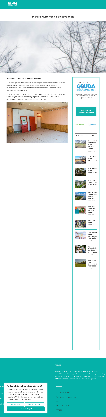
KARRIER (58, 410)
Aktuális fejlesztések (26, 13)
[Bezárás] (46, 383)
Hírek (12, 13)
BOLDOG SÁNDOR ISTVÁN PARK (91, 209)
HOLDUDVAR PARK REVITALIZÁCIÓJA (92, 170)
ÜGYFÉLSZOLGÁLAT (62, 406)
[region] (25, 398)
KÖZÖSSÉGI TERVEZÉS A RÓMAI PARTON (92, 195)
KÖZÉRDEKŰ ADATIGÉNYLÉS (65, 397)
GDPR (57, 401)
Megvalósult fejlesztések (48, 13)
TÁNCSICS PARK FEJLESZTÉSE (92, 158)
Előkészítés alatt (68, 13)
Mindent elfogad (26, 409)
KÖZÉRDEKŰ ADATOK (63, 393)
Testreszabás (15, 404)
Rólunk (92, 13)
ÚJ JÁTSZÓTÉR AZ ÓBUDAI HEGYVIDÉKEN (92, 249)
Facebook (78, 275)
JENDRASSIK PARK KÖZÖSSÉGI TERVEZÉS (92, 235)
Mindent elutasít (34, 404)
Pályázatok (82, 13)
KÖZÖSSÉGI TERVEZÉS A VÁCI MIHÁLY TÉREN (92, 145)
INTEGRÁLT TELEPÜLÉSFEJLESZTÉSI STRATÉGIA (92, 182)
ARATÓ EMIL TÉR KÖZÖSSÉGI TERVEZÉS (92, 263)
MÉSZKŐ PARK (91, 221)
